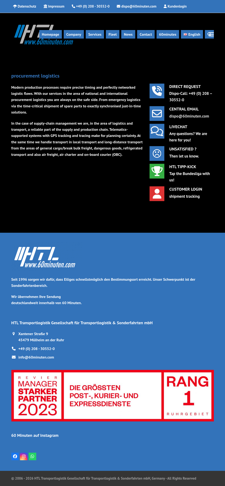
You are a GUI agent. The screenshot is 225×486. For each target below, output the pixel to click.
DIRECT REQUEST (185, 87)
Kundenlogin (177, 6)
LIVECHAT (179, 127)
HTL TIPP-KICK (183, 167)
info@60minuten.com (36, 357)
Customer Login (185, 189)
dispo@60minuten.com (188, 116)
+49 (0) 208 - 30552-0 (36, 348)
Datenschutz (27, 6)
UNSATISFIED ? (183, 149)
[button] (211, 34)
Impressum (56, 6)
